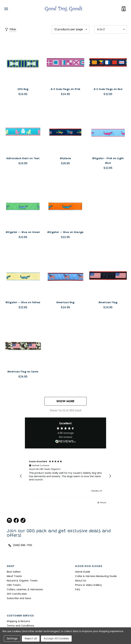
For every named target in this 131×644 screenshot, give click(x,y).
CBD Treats (14, 585)
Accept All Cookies (56, 638)
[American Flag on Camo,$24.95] (23, 345)
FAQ (77, 589)
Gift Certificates (17, 594)
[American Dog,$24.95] (65, 275)
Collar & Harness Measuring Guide (96, 576)
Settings (12, 638)
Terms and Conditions (20, 625)
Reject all (31, 638)
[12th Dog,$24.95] (23, 62)
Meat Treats (14, 576)
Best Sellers (14, 571)
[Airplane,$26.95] (65, 132)
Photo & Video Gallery (88, 585)
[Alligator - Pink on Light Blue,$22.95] (108, 132)
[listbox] (110, 29)
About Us (80, 580)
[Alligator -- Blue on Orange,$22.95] (65, 205)
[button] (21, 476)
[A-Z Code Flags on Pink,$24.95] (65, 62)
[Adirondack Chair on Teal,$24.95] (23, 132)
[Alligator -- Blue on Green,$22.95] (23, 205)
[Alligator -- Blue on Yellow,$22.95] (23, 275)
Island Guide (82, 571)
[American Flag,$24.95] (108, 275)
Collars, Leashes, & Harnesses (25, 589)
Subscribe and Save (19, 598)
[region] (65, 476)
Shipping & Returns (18, 621)
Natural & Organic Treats (22, 580)
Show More (65, 401)
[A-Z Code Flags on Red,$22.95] (108, 62)
